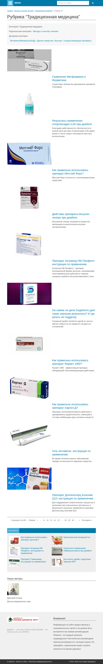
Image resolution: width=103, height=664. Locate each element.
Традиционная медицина (43, 11)
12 (48, 520)
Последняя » (87, 520)
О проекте (11, 662)
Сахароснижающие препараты (77, 41)
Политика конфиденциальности (40, 662)
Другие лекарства (45, 41)
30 (69, 520)
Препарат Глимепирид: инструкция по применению (33, 560)
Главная (10, 11)
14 (55, 520)
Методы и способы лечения (23, 11)
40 (73, 520)
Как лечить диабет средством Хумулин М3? (77, 560)
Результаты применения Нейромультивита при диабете (78, 549)
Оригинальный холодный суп (77, 537)
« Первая (31, 520)
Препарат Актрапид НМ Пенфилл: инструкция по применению (32, 550)
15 (59, 520)
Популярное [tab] (13, 531)
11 (44, 520)
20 (66, 520)
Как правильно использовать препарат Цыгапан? (34, 538)
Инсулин (58, 41)
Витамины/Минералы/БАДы (23, 41)
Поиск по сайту (21, 662)
